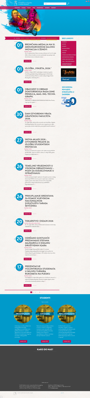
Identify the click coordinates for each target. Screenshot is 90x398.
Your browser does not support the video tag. (68, 72)
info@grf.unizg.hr (54, 388)
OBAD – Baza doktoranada (68, 61)
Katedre (64, 44)
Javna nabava (33, 38)
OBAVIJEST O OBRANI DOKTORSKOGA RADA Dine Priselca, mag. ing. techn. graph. (40, 92)
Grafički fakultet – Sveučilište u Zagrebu (23, 3)
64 (39, 292)
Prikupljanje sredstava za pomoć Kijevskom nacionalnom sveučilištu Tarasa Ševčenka (39, 200)
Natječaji (23, 38)
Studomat (64, 50)
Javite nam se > (45, 382)
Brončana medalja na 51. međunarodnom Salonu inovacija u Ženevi (40, 47)
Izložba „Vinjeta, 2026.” (38, 68)
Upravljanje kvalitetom (67, 59)
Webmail (64, 52)
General (16, 41)
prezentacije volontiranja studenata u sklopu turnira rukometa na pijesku (40, 270)
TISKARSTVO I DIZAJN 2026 (39, 221)
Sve (14, 38)
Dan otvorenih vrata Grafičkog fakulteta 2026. (38, 116)
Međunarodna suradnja (52, 38)
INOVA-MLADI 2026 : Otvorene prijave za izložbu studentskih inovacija (37, 143)
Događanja (43, 38)
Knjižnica (64, 42)
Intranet (64, 46)
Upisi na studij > (45, 302)
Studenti (38, 38)
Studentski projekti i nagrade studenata (67, 64)
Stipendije (27, 38)
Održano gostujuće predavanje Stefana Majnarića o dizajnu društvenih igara (37, 241)
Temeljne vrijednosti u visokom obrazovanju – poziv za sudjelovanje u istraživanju (39, 169)
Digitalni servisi (66, 48)
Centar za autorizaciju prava (69, 55)
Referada (18, 38)
